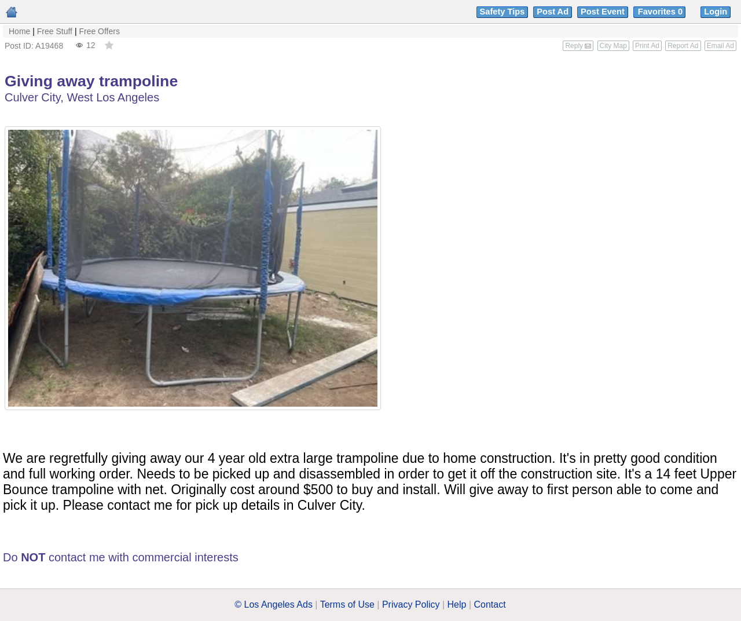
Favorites (661, 11)
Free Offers (99, 31)
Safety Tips (502, 11)
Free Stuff (54, 31)
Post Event (603, 11)
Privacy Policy (411, 604)
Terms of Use (347, 604)
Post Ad (552, 11)
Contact (490, 604)
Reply (578, 46)
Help (457, 604)
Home (19, 31)
